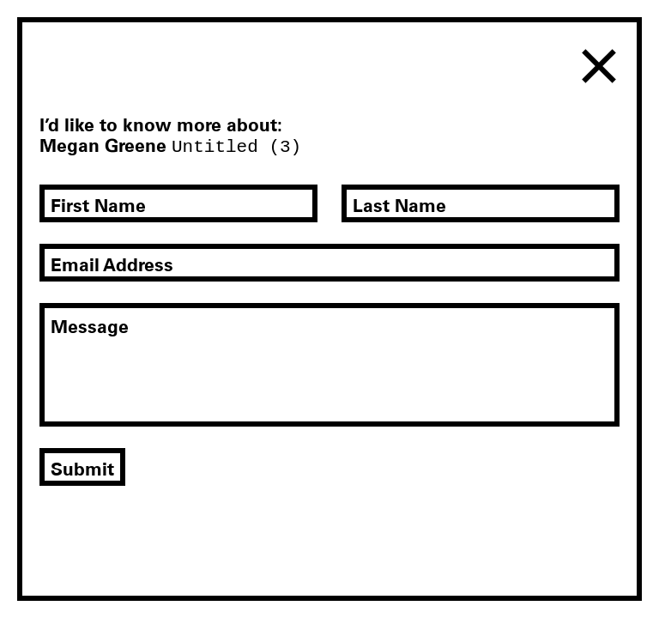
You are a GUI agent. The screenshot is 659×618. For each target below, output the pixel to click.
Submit (82, 469)
